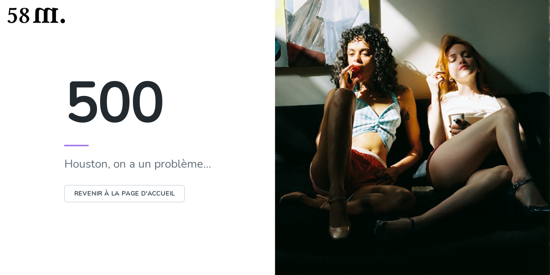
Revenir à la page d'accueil (124, 193)
